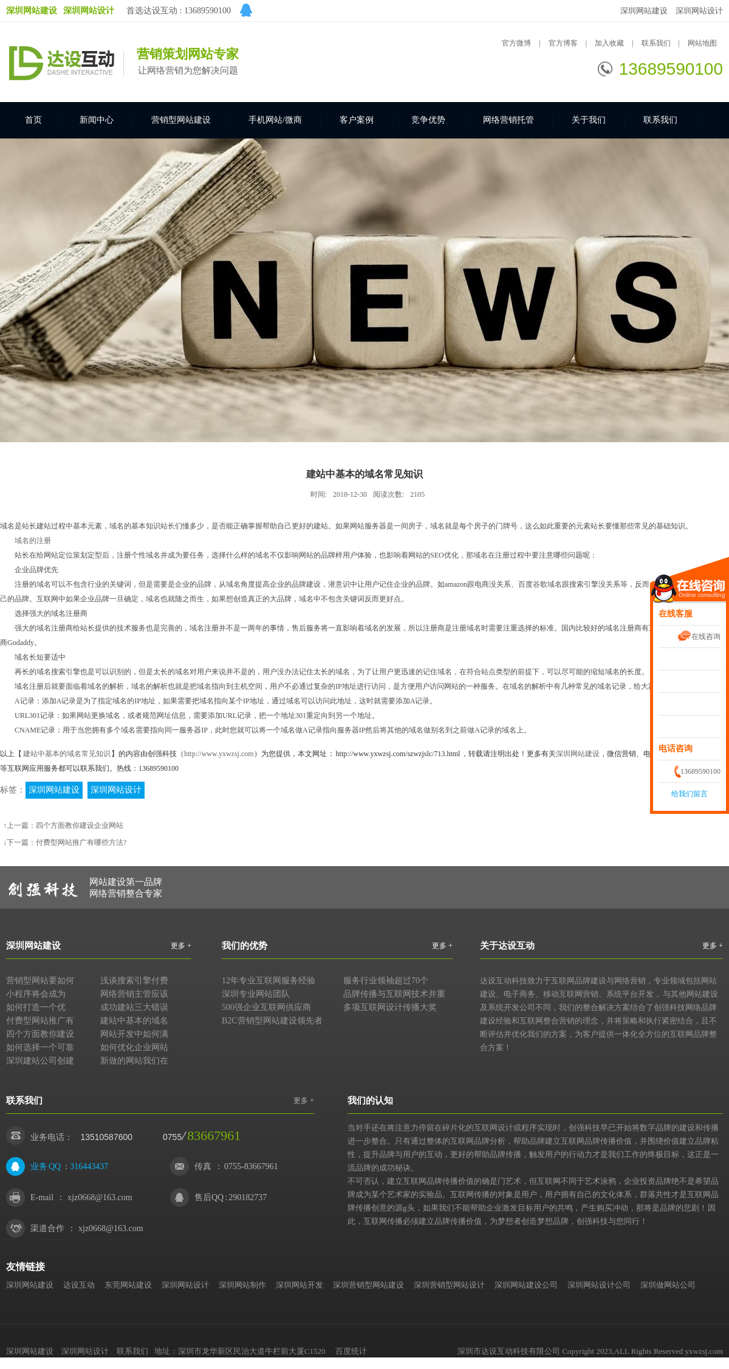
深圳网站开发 (299, 1284)
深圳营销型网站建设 (368, 1284)
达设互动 (79, 1284)
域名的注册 (33, 540)
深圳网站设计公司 (599, 1284)
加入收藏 (609, 43)
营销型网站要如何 (40, 980)
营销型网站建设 (181, 120)
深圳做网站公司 (668, 1284)
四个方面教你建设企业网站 (79, 825)
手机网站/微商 (275, 120)
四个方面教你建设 (40, 1034)
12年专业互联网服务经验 (268, 980)
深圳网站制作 (242, 1284)
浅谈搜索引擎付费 (134, 980)
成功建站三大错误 (134, 1007)
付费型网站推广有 (40, 1020)
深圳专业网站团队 (256, 994)
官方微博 (516, 43)
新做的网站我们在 (134, 1060)
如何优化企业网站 (134, 1047)
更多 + (181, 945)
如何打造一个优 (36, 1007)
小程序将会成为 (36, 994)
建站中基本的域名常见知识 (67, 753)
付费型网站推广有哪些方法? (81, 842)
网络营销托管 (508, 120)
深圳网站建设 (644, 10)
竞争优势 (428, 120)
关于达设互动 (507, 946)
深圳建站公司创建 (40, 1060)
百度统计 (351, 1351)
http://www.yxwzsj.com (219, 753)
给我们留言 (689, 794)
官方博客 (563, 43)
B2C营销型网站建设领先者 (272, 1020)
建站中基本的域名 (134, 1020)
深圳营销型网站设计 (449, 1284)
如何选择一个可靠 (40, 1047)
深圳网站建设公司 (526, 1284)
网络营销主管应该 (134, 994)
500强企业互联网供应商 (266, 1007)
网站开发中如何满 (134, 1034)
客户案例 (357, 120)
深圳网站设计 (699, 10)
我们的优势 (244, 946)
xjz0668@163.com (99, 1197)
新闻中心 (97, 120)
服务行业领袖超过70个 (385, 980)
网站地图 (702, 43)
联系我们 (657, 43)
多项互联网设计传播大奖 (390, 1007)
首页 (33, 120)
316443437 (89, 1166)
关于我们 (589, 120)
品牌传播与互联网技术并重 (394, 994)
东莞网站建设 (128, 1284)
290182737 (247, 1197)
